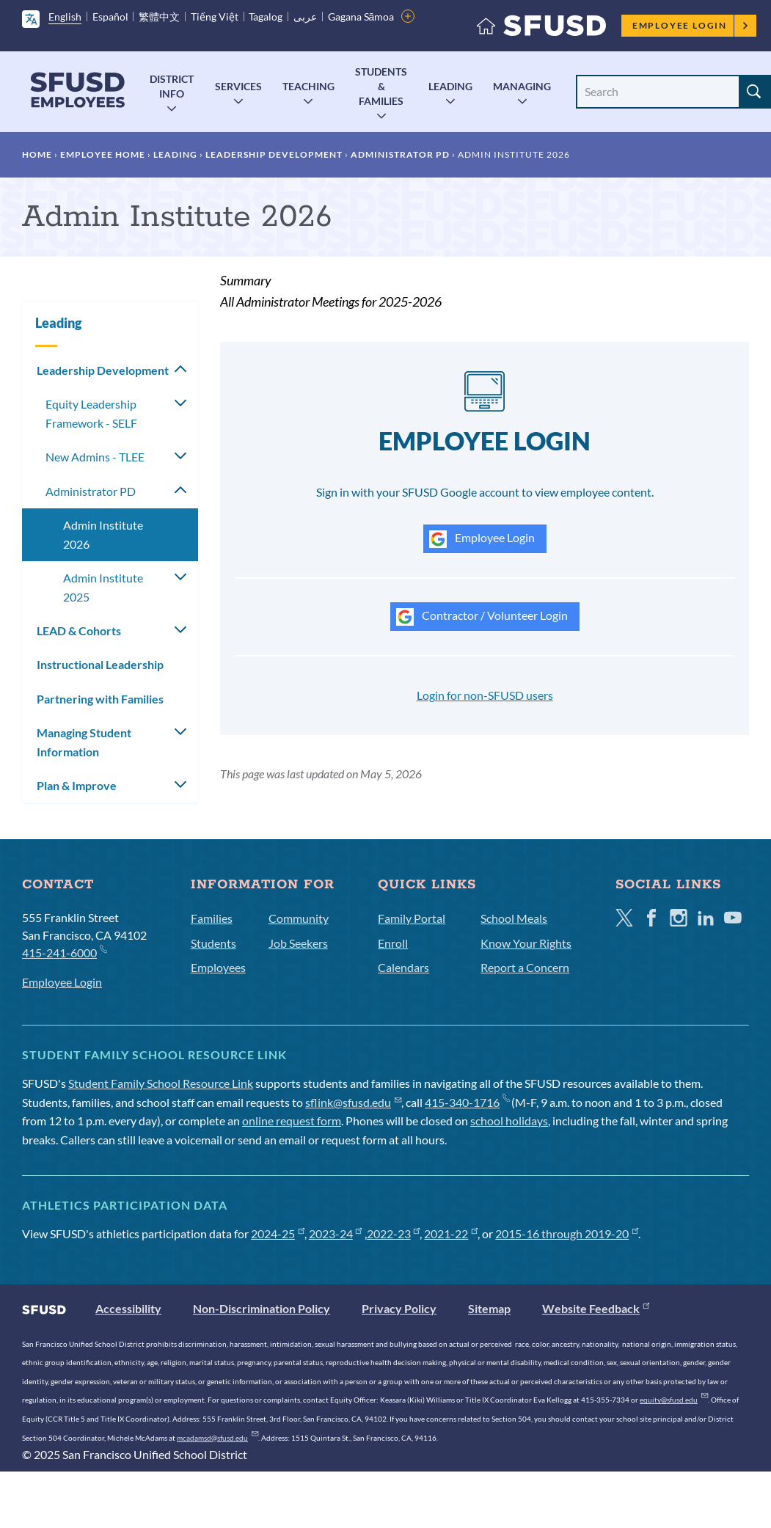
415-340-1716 (467, 1102)
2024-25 (277, 1233)
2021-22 (451, 1233)
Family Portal (411, 918)
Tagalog (265, 16)
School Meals (513, 918)
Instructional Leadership (100, 664)
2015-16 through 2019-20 (566, 1233)
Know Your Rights (525, 943)
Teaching (308, 86)
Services (238, 86)
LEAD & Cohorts (79, 630)
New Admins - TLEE (95, 457)
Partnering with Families (100, 699)
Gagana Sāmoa (361, 16)
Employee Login (690, 25)
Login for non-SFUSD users (485, 695)
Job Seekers (298, 943)
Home (37, 154)
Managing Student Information (84, 741)
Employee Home (102, 154)
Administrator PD (400, 154)
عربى (305, 16)
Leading (450, 86)
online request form (291, 1120)
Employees (218, 967)
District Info (172, 86)
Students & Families (381, 86)
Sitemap (489, 1308)
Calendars (403, 967)
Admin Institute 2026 (103, 534)
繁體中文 (159, 16)
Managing (522, 86)
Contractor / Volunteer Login (482, 617)
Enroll (393, 943)
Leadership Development (274, 154)
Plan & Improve (77, 785)
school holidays (509, 1120)
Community (298, 918)
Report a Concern (524, 967)
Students (213, 943)
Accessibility (128, 1308)
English (64, 16)
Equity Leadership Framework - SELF (91, 413)
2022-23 (393, 1233)
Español (110, 16)
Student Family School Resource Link (160, 1083)
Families (212, 918)
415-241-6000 (64, 951)
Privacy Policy (399, 1308)
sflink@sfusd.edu (353, 1102)
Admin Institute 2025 (103, 587)
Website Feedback (595, 1308)
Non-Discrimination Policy (261, 1308)
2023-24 (335, 1233)
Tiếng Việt (214, 16)
